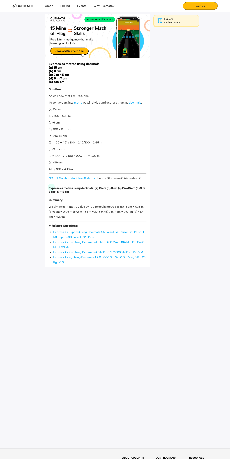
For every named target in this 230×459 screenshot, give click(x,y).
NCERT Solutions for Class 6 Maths (72, 178)
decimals (135, 102)
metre (78, 102)
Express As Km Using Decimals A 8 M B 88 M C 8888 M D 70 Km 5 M (98, 252)
